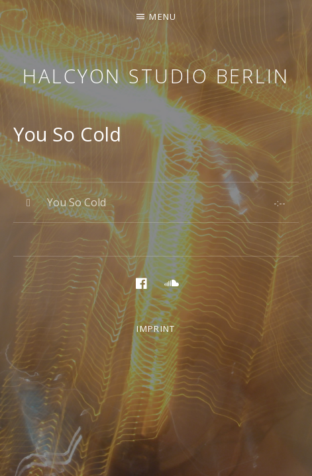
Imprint (155, 329)
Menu (162, 16)
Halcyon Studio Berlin (156, 76)
